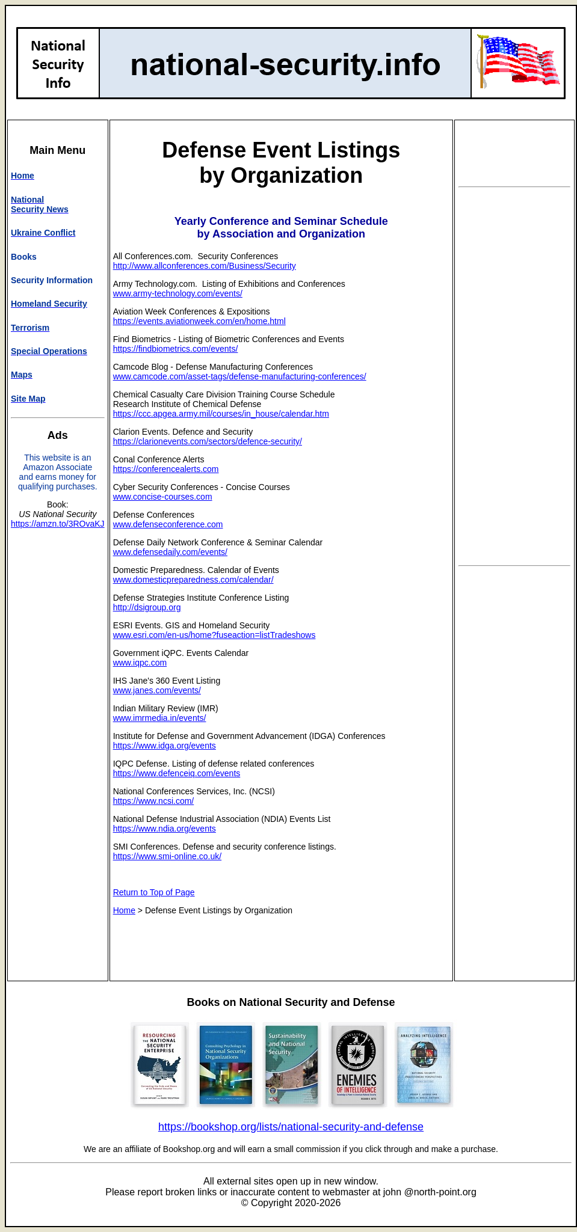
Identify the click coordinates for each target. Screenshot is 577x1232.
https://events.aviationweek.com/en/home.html (199, 321)
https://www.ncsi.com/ (153, 801)
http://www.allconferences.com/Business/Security (204, 266)
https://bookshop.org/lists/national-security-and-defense (291, 1127)
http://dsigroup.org (147, 607)
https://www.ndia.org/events (164, 828)
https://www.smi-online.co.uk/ (167, 856)
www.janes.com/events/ (157, 690)
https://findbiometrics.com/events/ (175, 349)
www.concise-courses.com (162, 496)
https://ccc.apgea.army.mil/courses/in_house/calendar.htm (221, 413)
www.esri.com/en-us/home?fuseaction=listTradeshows (214, 635)
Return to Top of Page (154, 892)
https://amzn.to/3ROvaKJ (58, 524)
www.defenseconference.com (168, 524)
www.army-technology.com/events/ (177, 293)
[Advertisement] (514, 376)
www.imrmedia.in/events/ (159, 718)
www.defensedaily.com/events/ (170, 552)
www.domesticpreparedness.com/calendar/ (193, 579)
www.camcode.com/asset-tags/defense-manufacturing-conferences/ (239, 376)
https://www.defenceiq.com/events (177, 773)
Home (124, 910)
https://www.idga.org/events (164, 745)
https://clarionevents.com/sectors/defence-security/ (207, 441)
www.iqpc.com (140, 662)
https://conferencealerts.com (166, 469)
